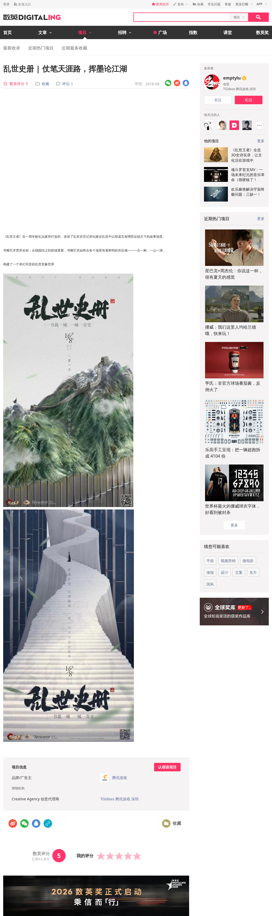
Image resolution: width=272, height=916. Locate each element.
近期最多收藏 (74, 48)
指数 (193, 32)
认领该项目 (167, 767)
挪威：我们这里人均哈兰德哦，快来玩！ (230, 330)
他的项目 (211, 140)
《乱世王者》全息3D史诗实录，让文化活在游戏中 (246, 155)
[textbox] (182, 17)
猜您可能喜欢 (217, 546)
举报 (138, 83)
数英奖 (262, 32)
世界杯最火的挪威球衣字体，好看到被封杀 (232, 509)
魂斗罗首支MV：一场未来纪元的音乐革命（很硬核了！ (248, 174)
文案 (239, 572)
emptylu (232, 78)
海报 (210, 572)
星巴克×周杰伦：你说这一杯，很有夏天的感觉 (234, 274)
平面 (210, 560)
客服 (228, 4)
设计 (224, 572)
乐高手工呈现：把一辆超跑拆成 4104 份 (232, 453)
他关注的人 (212, 114)
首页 (7, 32)
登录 (6, 4)
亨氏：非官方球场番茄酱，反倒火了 (232, 386)
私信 (248, 99)
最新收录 (11, 48)
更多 (261, 218)
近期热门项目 (41, 48)
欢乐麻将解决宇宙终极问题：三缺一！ (248, 192)
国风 (210, 584)
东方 (253, 572)
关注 (218, 99)
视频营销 (228, 560)
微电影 (248, 560)
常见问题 (214, 4)
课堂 (227, 32)
